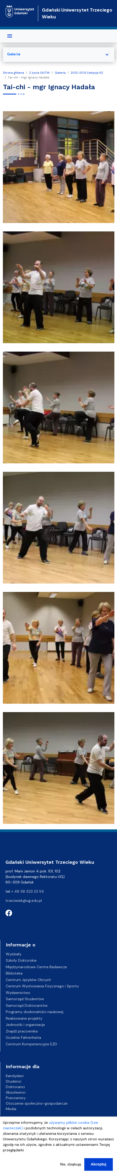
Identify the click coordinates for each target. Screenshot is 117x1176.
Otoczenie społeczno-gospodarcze (37, 1103)
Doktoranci (15, 1086)
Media (11, 1108)
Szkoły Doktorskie (21, 960)
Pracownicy (16, 1097)
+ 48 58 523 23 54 (28, 891)
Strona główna (13, 73)
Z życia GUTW (39, 73)
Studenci (13, 1081)
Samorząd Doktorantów (27, 1005)
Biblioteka (14, 973)
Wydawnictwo (18, 992)
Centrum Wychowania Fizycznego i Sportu (42, 986)
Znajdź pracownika (22, 1031)
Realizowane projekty (24, 1018)
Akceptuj (98, 1167)
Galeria (60, 73)
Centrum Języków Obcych (28, 979)
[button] (58, 166)
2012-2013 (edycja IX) (87, 73)
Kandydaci (15, 1075)
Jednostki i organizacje (25, 1024)
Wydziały (13, 954)
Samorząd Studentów (25, 999)
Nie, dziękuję (70, 1166)
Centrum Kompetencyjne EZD (31, 1044)
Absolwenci (15, 1092)
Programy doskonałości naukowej (34, 1011)
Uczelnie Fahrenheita (23, 1037)
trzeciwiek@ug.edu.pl (23, 900)
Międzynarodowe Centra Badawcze (36, 967)
